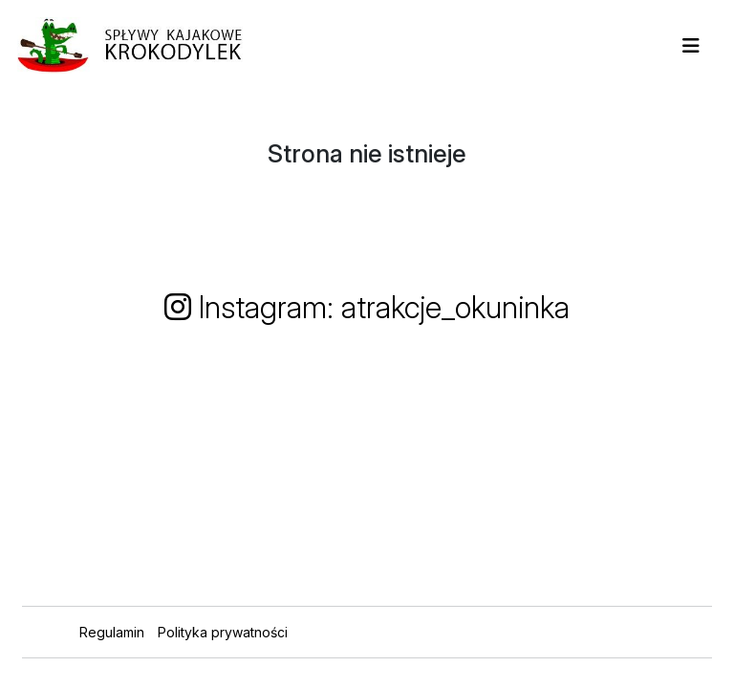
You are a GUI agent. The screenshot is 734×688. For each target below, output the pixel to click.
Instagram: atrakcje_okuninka (367, 307)
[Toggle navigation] (691, 46)
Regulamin (111, 632)
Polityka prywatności (223, 632)
